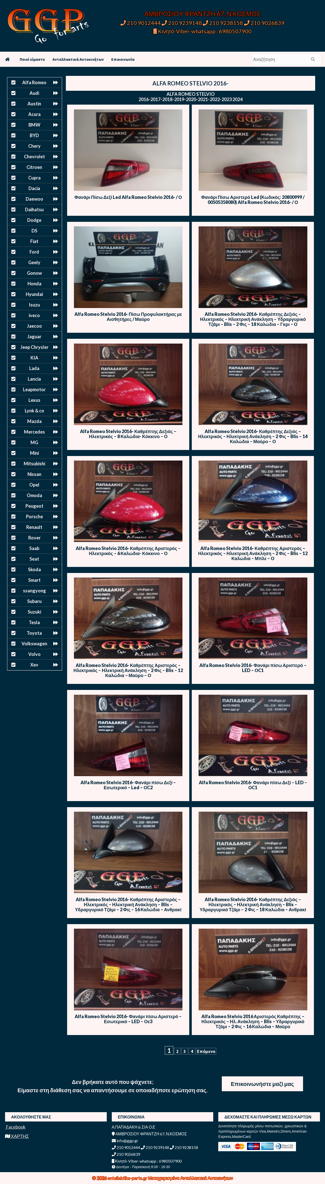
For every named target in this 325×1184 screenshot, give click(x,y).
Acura (34, 114)
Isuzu (34, 305)
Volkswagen (34, 643)
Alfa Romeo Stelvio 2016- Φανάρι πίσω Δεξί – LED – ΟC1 (253, 785)
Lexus (34, 400)
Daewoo (34, 199)
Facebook (15, 1127)
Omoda (34, 495)
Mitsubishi (34, 463)
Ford (34, 252)
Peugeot (34, 506)
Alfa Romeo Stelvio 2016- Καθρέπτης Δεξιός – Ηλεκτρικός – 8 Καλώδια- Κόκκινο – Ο (128, 434)
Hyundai (34, 294)
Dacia (34, 188)
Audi (34, 93)
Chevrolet (34, 156)
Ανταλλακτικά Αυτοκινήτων (78, 59)
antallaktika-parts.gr (127, 1178)
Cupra (34, 177)
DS (34, 230)
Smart (34, 580)
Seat (34, 559)
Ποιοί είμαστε (32, 59)
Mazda (34, 421)
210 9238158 (223, 22)
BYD (34, 135)
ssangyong (34, 590)
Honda (34, 283)
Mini (34, 453)
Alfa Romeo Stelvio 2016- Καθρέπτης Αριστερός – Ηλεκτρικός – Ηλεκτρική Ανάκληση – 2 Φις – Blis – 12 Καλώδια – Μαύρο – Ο (128, 670)
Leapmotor (34, 389)
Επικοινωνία (122, 59)
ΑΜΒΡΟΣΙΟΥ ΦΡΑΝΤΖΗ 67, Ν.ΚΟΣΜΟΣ (202, 14)
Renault (34, 527)
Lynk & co (34, 410)
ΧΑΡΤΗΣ (17, 1136)
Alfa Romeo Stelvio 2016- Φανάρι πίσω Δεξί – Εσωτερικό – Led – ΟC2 (128, 785)
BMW (34, 125)
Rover (34, 537)
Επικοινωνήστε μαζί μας (262, 1083)
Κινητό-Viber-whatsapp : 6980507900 (202, 31)
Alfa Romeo (34, 82)
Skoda (34, 569)
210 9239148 (181, 22)
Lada (34, 368)
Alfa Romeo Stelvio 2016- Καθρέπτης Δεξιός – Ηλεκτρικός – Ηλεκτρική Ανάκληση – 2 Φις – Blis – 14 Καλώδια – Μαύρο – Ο (253, 436)
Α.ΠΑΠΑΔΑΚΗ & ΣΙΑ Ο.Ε (133, 1127)
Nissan (34, 474)
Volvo (34, 654)
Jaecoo (34, 326)
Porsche (34, 516)
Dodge (34, 220)
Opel (34, 485)
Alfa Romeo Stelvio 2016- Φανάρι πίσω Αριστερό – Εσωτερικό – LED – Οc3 (128, 1019)
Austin (34, 103)
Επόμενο (206, 1051)
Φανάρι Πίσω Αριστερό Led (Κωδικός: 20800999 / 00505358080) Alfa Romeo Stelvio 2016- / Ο (253, 199)
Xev (34, 664)
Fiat (34, 241)
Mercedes (34, 432)
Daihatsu (34, 209)
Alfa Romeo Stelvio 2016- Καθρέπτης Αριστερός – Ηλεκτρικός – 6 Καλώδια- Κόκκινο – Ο (128, 550)
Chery (34, 146)
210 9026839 (264, 22)
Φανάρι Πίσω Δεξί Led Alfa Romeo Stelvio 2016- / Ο (128, 197)
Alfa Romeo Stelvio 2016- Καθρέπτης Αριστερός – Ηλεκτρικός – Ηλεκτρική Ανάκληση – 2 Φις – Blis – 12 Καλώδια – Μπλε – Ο (253, 553)
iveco (34, 315)
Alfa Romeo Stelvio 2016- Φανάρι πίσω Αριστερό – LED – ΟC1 (253, 667)
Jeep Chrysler (34, 347)
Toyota (34, 633)
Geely (34, 262)
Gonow (34, 273)
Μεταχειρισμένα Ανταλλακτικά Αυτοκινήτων (190, 1178)
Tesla (34, 622)
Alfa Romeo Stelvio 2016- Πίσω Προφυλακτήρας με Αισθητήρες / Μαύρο (128, 316)
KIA (34, 357)
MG (34, 442)
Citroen (34, 167)
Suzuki (34, 612)
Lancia (34, 379)
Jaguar (34, 336)
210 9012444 (140, 22)
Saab (34, 548)
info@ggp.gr (125, 1140)
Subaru (34, 601)
